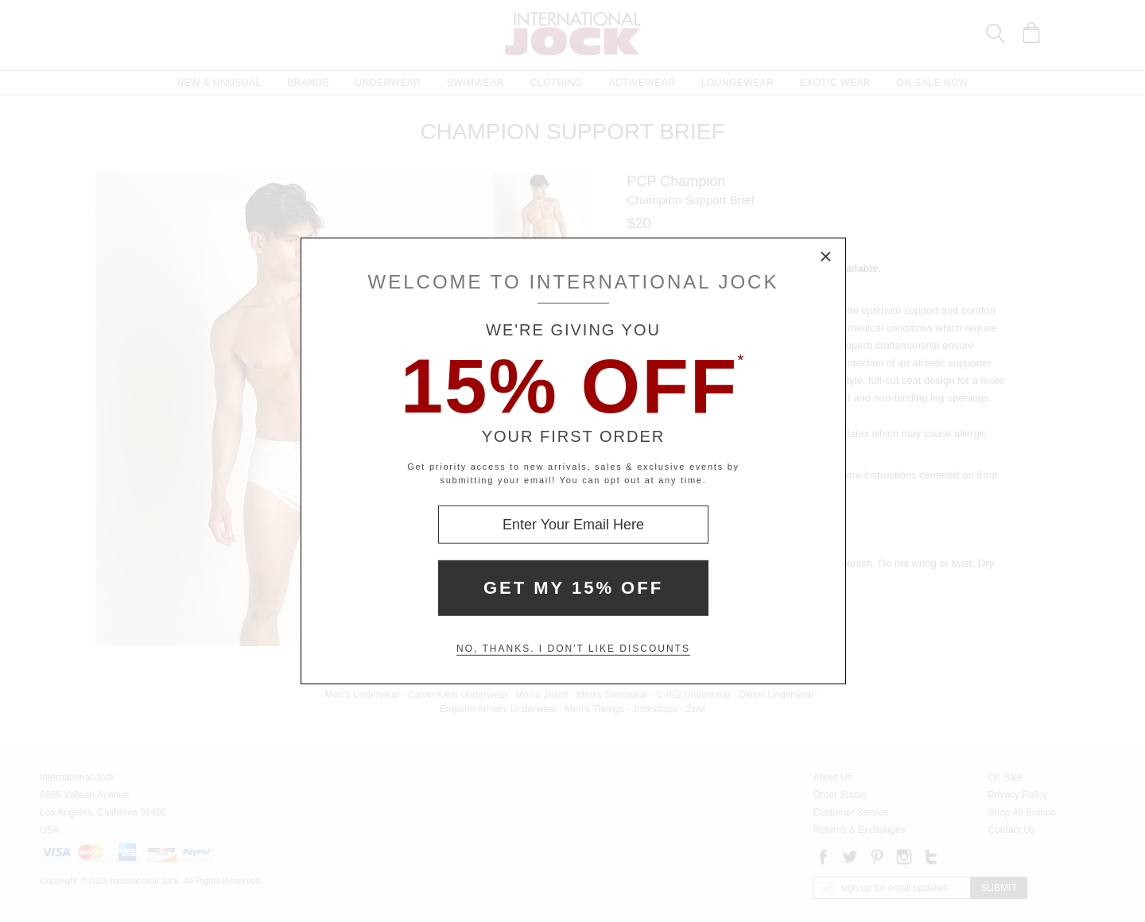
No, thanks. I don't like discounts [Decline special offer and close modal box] (573, 648)
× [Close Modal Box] (826, 257)
